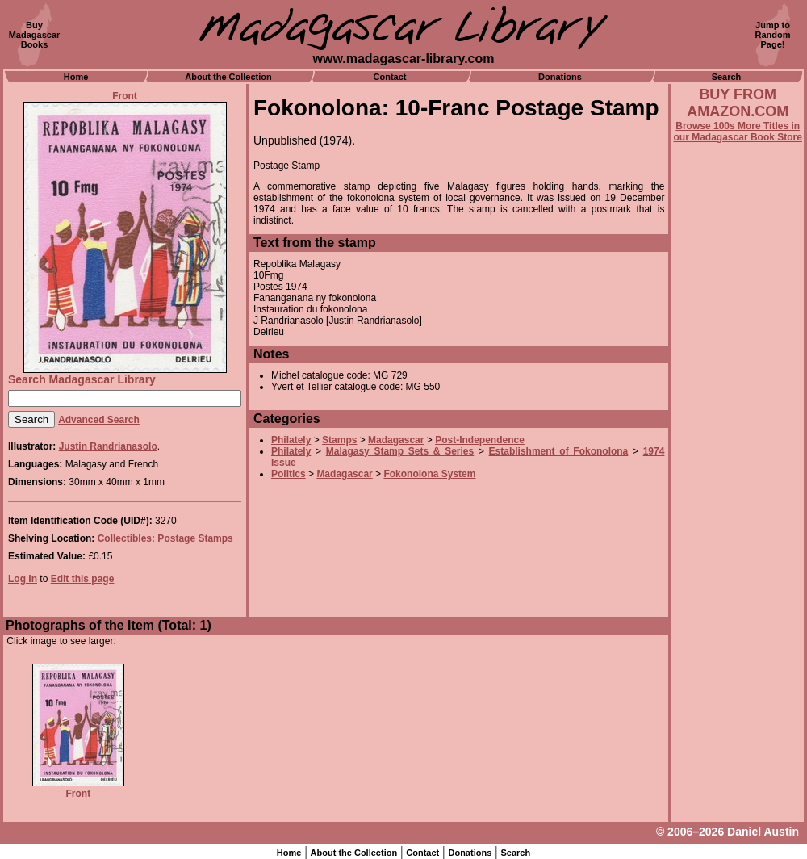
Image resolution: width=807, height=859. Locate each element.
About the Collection (228, 77)
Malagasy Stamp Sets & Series (400, 451)
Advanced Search (99, 419)
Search (727, 77)
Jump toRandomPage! (773, 34)
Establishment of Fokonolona (559, 451)
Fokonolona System (429, 474)
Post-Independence (480, 440)
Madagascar (396, 440)
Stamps (339, 440)
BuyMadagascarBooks (35, 34)
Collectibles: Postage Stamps (165, 538)
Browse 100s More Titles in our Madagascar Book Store (738, 131)
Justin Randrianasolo (108, 446)
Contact (390, 77)
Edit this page (83, 579)
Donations (560, 77)
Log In (22, 579)
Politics (288, 474)
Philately (291, 440)
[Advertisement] (737, 579)
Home (76, 77)
